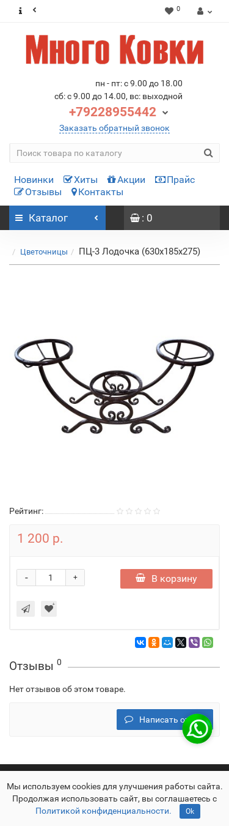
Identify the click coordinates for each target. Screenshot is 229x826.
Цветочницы (44, 251)
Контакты (97, 192)
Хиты (81, 179)
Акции (126, 179)
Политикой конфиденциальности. (103, 811)
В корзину (166, 578)
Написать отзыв (165, 719)
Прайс (175, 179)
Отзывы (38, 192)
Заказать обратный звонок (114, 128)
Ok (190, 811)
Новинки (34, 179)
